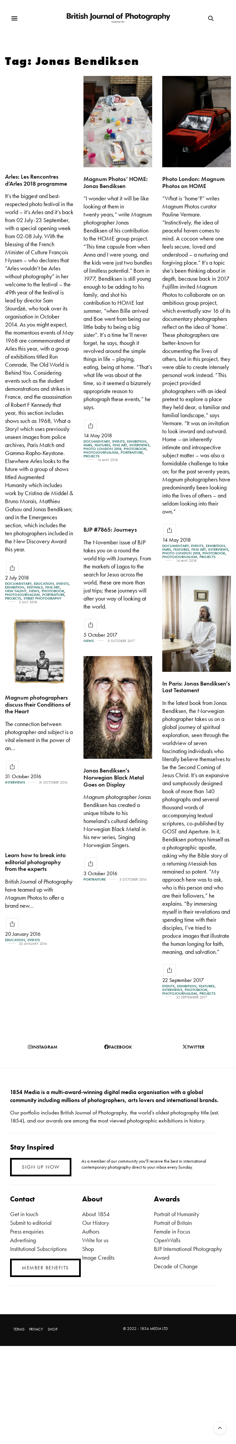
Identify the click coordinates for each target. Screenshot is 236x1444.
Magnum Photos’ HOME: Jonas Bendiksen (115, 182)
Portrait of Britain (173, 1223)
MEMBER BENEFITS (45, 1267)
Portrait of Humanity (176, 1214)
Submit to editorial (31, 1223)
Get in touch (24, 1214)
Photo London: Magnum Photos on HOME (193, 182)
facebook (118, 1047)
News (34, 591)
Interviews (139, 445)
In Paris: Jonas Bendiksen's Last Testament (196, 694)
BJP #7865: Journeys (110, 531)
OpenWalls (167, 1240)
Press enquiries (27, 1231)
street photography (42, 598)
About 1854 (96, 1214)
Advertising (23, 1240)
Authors (90, 1231)
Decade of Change (176, 1266)
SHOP (52, 1329)
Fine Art (52, 587)
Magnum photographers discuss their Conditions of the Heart (37, 725)
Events (62, 583)
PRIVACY (36, 1329)
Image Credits (98, 1257)
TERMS (18, 1329)
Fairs (87, 445)
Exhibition (14, 587)
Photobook (53, 591)
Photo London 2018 (102, 449)
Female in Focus (172, 1231)
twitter (193, 1047)
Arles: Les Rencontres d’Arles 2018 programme (36, 180)
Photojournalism (22, 595)
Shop (88, 1249)
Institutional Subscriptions (38, 1249)
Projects (13, 598)
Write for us (95, 1240)
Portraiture (53, 595)
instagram (42, 1047)
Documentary (18, 583)
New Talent (15, 591)
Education (44, 583)
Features (102, 445)
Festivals (35, 587)
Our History (95, 1223)
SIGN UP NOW (41, 1167)
